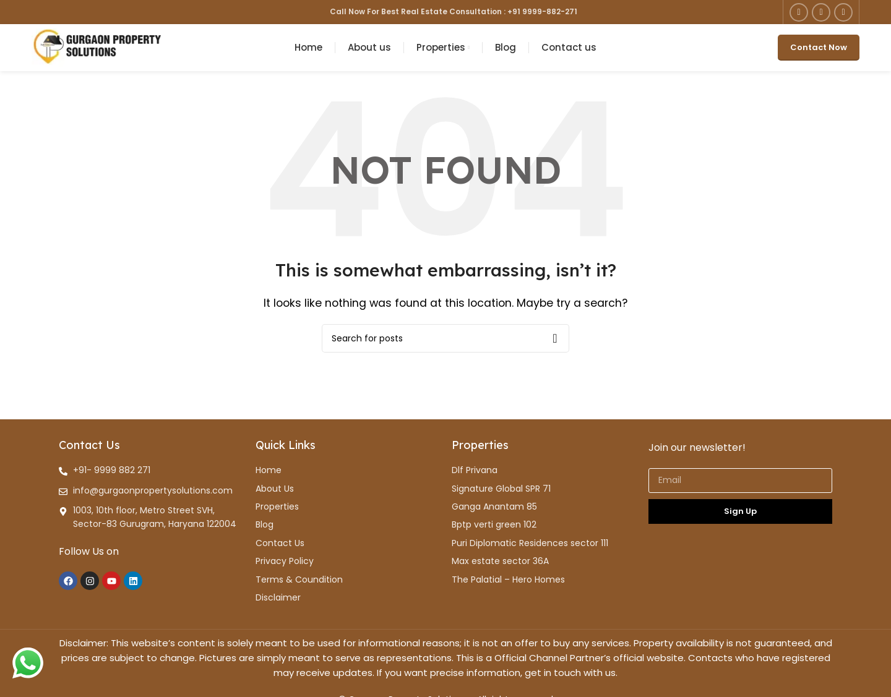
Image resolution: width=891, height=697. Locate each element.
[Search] (445, 347)
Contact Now (818, 52)
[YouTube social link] (843, 12)
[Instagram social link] (821, 12)
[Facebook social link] (799, 12)
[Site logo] (96, 52)
